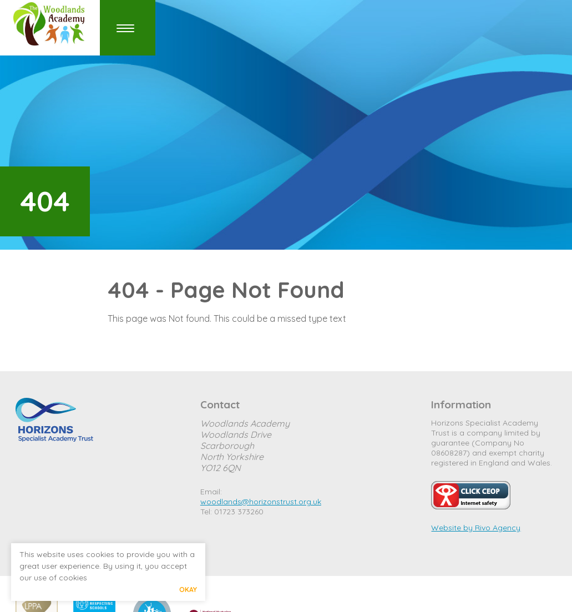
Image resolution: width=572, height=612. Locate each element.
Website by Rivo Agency (475, 528)
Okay (188, 589)
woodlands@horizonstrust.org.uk (260, 502)
